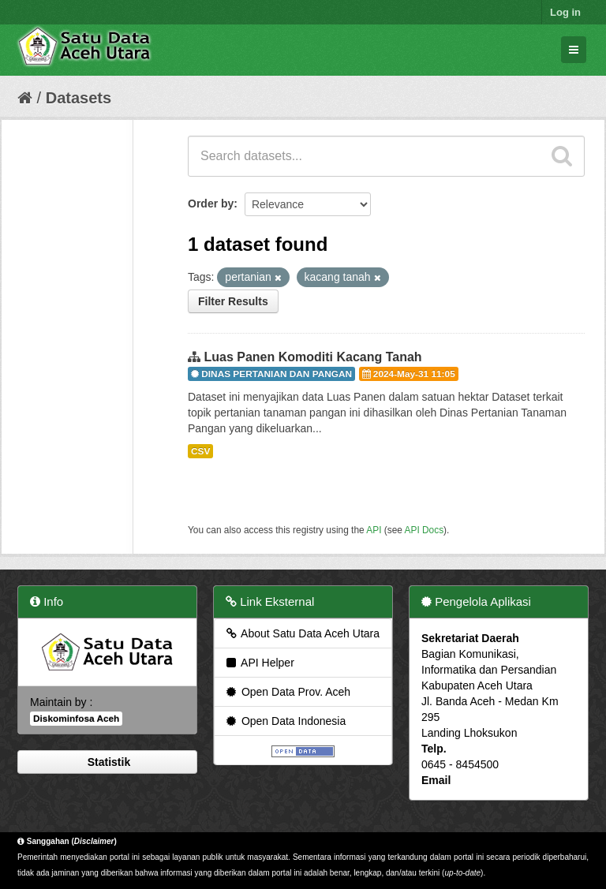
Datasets (78, 97)
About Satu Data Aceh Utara (302, 633)
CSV (200, 451)
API (373, 530)
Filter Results (233, 301)
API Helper (259, 662)
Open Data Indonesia (285, 721)
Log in (565, 12)
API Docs (424, 530)
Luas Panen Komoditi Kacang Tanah (312, 357)
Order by (211, 203)
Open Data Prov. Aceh (287, 691)
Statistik (107, 762)
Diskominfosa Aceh (76, 718)
